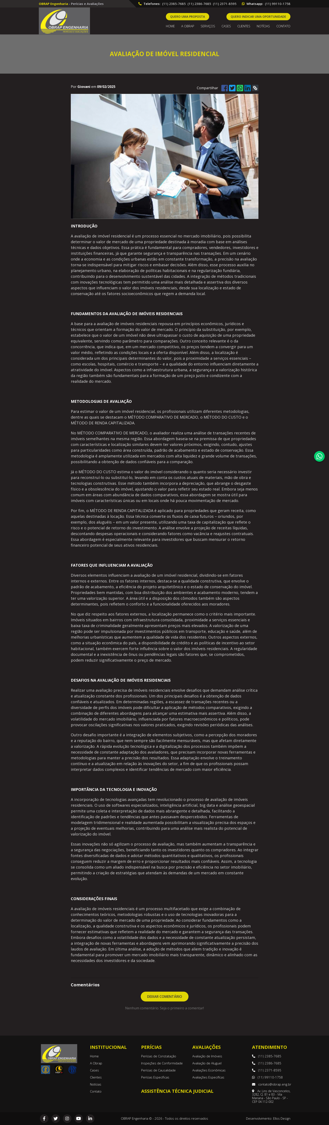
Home (170, 26)
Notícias (263, 26)
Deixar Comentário (164, 996)
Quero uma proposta (187, 17)
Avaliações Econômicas (209, 1070)
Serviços (208, 26)
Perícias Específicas (155, 1077)
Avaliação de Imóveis (207, 1056)
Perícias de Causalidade (158, 1070)
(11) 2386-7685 (199, 3)
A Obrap (96, 1063)
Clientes (243, 26)
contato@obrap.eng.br (271, 1084)
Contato (283, 26)
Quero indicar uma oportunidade (258, 17)
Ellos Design (281, 1118)
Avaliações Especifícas (208, 1077)
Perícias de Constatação (158, 1056)
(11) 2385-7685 (174, 3)
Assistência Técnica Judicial (177, 1091)
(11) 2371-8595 (224, 3)
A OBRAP (187, 26)
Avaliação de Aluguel (207, 1063)
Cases (226, 26)
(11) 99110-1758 (277, 3)
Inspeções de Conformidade (162, 1063)
